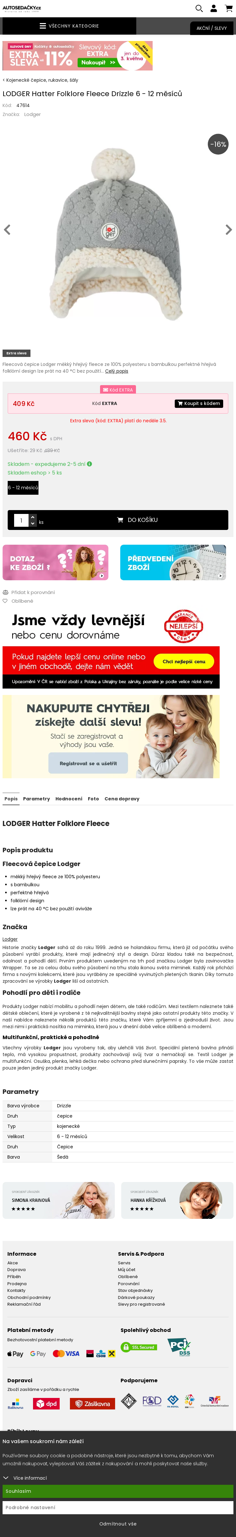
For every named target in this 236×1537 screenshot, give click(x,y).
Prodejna (17, 1284)
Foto (93, 799)
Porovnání (128, 1284)
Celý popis (116, 371)
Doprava (16, 1270)
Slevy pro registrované (141, 1304)
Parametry (36, 799)
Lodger (32, 114)
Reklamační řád (24, 1304)
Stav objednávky (135, 1290)
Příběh (14, 1277)
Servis (124, 1263)
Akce (12, 1263)
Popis (11, 799)
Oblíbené (128, 1277)
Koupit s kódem (198, 404)
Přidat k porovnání (29, 592)
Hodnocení (68, 799)
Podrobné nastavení (30, 1507)
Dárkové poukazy (136, 1297)
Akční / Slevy (212, 28)
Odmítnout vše (118, 1524)
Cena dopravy (122, 799)
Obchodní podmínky (29, 1297)
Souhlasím (18, 1491)
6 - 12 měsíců (23, 488)
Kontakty (16, 1290)
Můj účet (126, 1270)
